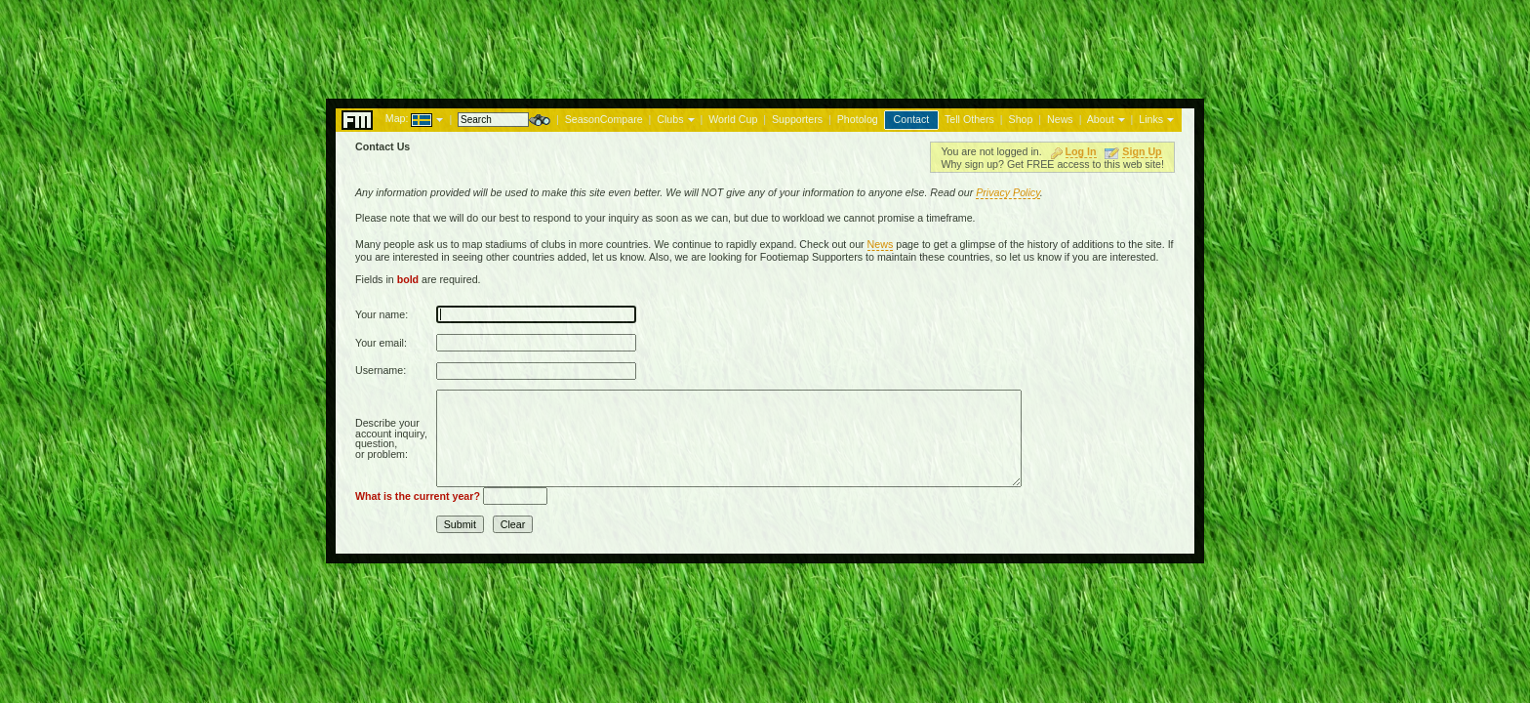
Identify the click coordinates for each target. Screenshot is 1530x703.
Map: (397, 118)
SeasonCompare (604, 119)
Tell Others (969, 119)
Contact (912, 119)
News (1060, 119)
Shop (1021, 119)
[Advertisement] (765, 44)
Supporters (797, 119)
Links (1151, 119)
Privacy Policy (1008, 192)
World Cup (732, 119)
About (1100, 119)
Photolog (857, 119)
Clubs (670, 119)
